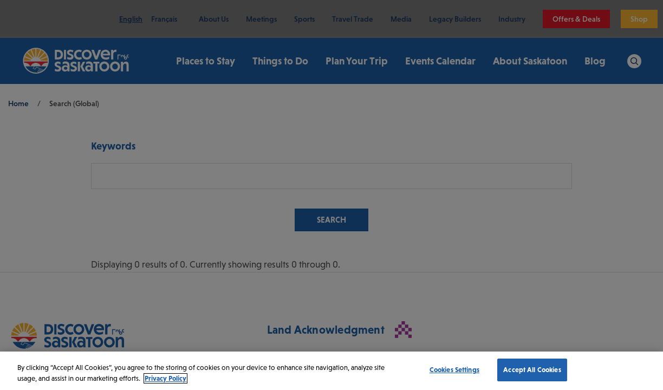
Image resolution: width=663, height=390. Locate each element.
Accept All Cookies (532, 370)
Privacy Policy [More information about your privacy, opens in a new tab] (165, 378)
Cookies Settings (454, 370)
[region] (331, 371)
